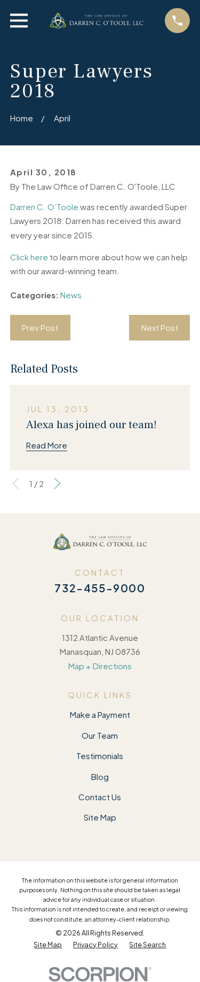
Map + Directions (100, 666)
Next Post (159, 327)
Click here (29, 257)
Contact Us (99, 797)
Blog (100, 776)
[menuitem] (48, 945)
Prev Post (40, 327)
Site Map (100, 817)
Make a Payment (100, 714)
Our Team (100, 735)
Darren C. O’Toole (44, 207)
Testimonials (99, 756)
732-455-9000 (99, 587)
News (71, 295)
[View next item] (57, 483)
